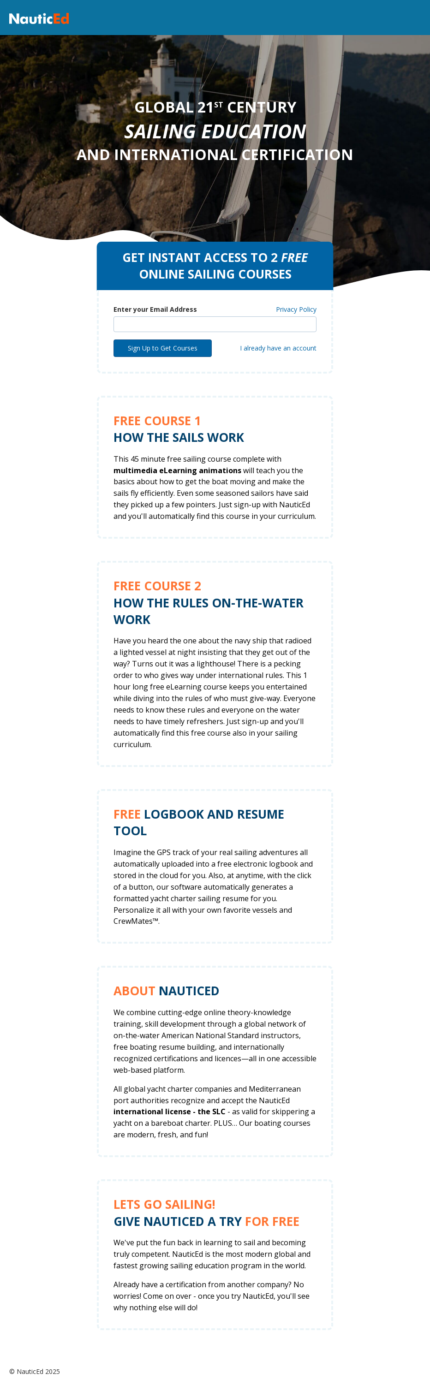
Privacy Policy (296, 309)
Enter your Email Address (155, 309)
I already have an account (278, 348)
